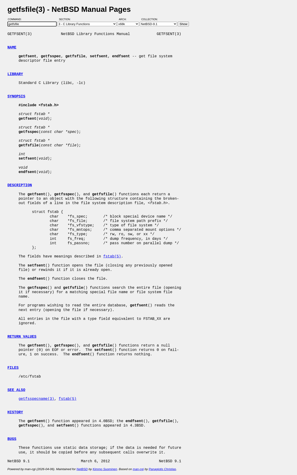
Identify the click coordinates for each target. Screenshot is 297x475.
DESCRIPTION (19, 185)
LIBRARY (15, 74)
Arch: (125, 19)
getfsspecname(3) (36, 398)
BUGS (11, 439)
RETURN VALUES (21, 336)
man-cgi (138, 469)
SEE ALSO (16, 390)
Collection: (149, 19)
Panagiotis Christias (162, 469)
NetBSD (82, 469)
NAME (11, 47)
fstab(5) (112, 256)
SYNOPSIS (16, 96)
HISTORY (15, 412)
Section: (66, 19)
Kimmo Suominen (105, 469)
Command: (16, 19)
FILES (13, 367)
